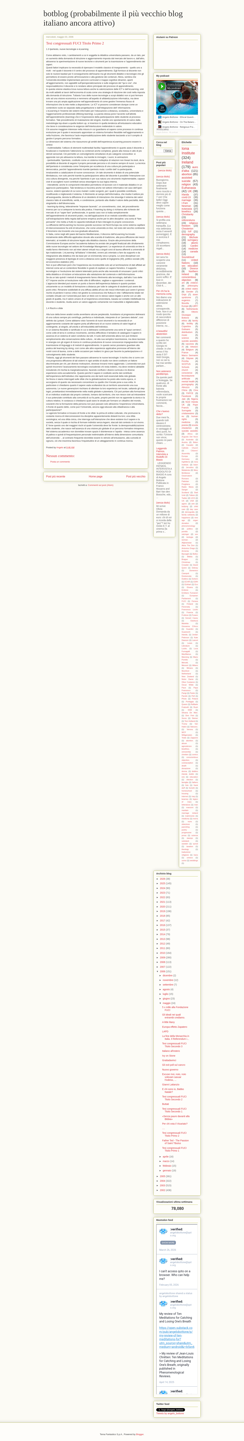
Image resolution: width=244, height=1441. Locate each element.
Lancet (195, 640)
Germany (185, 459)
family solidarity (188, 515)
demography (188, 234)
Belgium (190, 350)
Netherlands (192, 309)
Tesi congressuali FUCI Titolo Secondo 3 (174, 1045)
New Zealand (188, 676)
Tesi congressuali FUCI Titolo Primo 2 (174, 1134)
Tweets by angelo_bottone (170, 1413)
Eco (196, 584)
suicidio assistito (190, 431)
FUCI (184, 601)
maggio (167, 1003)
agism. (184, 504)
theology (185, 849)
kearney (185, 799)
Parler (192, 693)
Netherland (186, 674)
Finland (190, 604)
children (194, 283)
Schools (185, 367)
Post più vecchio (135, 476)
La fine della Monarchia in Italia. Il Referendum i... (175, 1037)
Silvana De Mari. (190, 713)
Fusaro (195, 615)
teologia (189, 537)
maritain (185, 810)
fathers (195, 782)
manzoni (189, 807)
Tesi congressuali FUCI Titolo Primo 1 (174, 1149)
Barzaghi (185, 554)
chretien (185, 754)
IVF (190, 231)
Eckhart (188, 584)
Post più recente (55, 476)
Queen (184, 704)
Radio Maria (188, 487)
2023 (163, 892)
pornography (188, 384)
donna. (184, 771)
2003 (163, 1185)
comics (195, 754)
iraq (193, 796)
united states (191, 289)
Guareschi (186, 632)
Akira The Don (188, 545)
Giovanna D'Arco (190, 626)
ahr (183, 283)
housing (185, 793)
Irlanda (185, 194)
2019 (163, 911)
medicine (193, 248)
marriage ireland (190, 813)
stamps (190, 838)
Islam (195, 465)
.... (163, 1128)
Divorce (194, 268)
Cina (196, 390)
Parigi (184, 693)
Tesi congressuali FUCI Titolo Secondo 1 (174, 1110)
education (194, 777)
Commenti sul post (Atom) (100, 485)
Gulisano (186, 329)
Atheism (194, 347)
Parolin (185, 696)
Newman (186, 206)
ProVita (185, 361)
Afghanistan (187, 543)
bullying (185, 506)
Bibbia (189, 557)
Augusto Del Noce (190, 437)
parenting (186, 827)
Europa (185, 456)
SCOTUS (186, 364)
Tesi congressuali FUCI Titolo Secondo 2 (174, 1098)
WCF (184, 732)
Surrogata (186, 410)
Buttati (165, 1104)
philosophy (193, 286)
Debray (195, 568)
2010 (163, 953)
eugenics (186, 300)
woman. (185, 540)
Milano (195, 665)
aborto (194, 242)
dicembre (168, 975)
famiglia (185, 782)
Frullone (185, 615)
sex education (190, 265)
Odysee (189, 358)
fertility (190, 323)
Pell (193, 696)
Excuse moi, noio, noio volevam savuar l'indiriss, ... (174, 1077)
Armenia (185, 551)
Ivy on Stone (168, 1055)
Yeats (184, 738)
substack (185, 841)
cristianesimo (188, 413)
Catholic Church (190, 448)
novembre (168, 980)
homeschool (187, 791)
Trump (184, 724)
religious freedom (190, 224)
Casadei (189, 445)
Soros (184, 718)
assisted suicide (187, 179)
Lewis (189, 643)
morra (195, 819)
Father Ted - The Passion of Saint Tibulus (175, 1142)
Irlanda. (185, 635)
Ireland (187, 162)
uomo (184, 860)
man (196, 805)
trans (196, 855)
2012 (163, 943)
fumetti (192, 788)
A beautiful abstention (161, 332)
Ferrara (195, 601)
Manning (185, 657)
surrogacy (193, 240)
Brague (185, 559)
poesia (185, 425)
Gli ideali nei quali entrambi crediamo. (173, 1016)
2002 (163, 1190)
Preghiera (186, 484)
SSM (190, 710)
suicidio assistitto (190, 341)
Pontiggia (190, 702)
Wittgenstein (187, 735)
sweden (185, 844)
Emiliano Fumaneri (190, 593)
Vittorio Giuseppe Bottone (190, 315)
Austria (185, 442)
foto (187, 785)
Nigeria (194, 399)
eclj (183, 777)
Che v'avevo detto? (162, 412)
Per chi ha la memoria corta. (164, 292)
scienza (194, 835)
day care (194, 509)
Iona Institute (188, 150)
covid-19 (186, 197)
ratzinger (185, 534)
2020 (163, 906)
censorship (186, 752)
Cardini (194, 245)
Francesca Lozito (190, 609)
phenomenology (188, 526)
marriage (186, 200)
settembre (168, 984)
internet (185, 796)
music (184, 335)
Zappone (194, 738)
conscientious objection (189, 278)
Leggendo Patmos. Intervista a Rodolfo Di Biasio (162, 454)
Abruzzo (185, 387)
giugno (166, 998)
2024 (163, 888)
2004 (163, 1180)
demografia (190, 512)
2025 (163, 883)
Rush (196, 707)
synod (195, 844)
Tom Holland (190, 721)
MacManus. (186, 654)
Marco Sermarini (190, 355)
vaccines (190, 344)
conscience (187, 373)
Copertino (186, 326)
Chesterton (187, 228)
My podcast (173, 132)
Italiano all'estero (171, 1051)
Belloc (195, 554)
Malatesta (186, 470)
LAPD (165, 1031)
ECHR (187, 582)
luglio (166, 994)
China (184, 390)
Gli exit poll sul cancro (173, 1064)
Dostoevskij (186, 576)
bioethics (186, 211)
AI (183, 347)
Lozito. (184, 648)
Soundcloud (188, 257)
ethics (184, 321)
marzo (166, 1161)
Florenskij (186, 607)
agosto (166, 989)
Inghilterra (186, 462)
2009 (163, 957)
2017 (163, 920)
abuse (184, 743)
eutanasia (187, 208)
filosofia (185, 303)
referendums (188, 220)
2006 (163, 971)
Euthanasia (189, 187)
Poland (195, 699)
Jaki (183, 399)
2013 (163, 939)
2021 (163, 902)
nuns (190, 821)
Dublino (185, 579)
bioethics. (186, 749)
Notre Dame (188, 679)
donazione (186, 768)
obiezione (186, 824)
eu (183, 416)
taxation (189, 846)
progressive (186, 832)
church (185, 370)
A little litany (168, 1022)
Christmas (186, 562)
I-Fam (185, 203)
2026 (163, 878)
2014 (163, 934)
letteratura (186, 805)
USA (192, 501)
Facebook (186, 396)
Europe (185, 306)
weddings (194, 860)
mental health (188, 381)
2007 (163, 966)
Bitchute (193, 237)
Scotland (185, 492)
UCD (193, 498)
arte (193, 504)
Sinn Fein (189, 715)
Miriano (190, 668)
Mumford (185, 671)
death (184, 766)
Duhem (195, 579)
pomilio (185, 531)
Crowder (185, 565)
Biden (195, 442)
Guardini (189, 629)
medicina (185, 819)
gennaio (167, 1170)
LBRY (195, 306)
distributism (187, 332)
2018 (163, 915)
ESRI (196, 582)
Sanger (185, 490)
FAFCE (189, 393)
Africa (190, 434)
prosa (184, 835)
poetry (184, 830)
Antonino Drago (188, 548)
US (183, 501)
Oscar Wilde (188, 685)
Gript (184, 294)
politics (190, 529)
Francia (190, 612)
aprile (166, 1156)
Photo (184, 699)
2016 (163, 925)
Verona (190, 729)
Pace (184, 688)
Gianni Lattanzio (170, 1084)
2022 (163, 897)
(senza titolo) (165, 170)
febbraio (167, 1165)
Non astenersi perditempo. (163, 372)
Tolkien (192, 495)
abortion (187, 174)
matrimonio (189, 816)
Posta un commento (60, 461)
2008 (163, 962)
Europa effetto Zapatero (174, 1027)
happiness (186, 518)
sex (196, 534)
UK (190, 191)
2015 (163, 929)
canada (194, 251)
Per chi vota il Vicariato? (175, 1123)
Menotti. (185, 663)
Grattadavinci (169, 1060)
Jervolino (190, 467)
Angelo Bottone (162, 132)
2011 (163, 948)
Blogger (140, 1434)
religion (186, 184)
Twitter (184, 498)
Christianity (187, 214)
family (195, 321)
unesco (190, 858)
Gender (189, 292)
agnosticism (187, 746)
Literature (186, 646)
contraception (187, 763)
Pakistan (185, 481)
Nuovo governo (170, 1069)
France (185, 352)
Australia (190, 440)
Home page (96, 476)
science (185, 338)
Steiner (195, 718)
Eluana (190, 587)
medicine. (186, 422)
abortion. (190, 741)
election (190, 780)
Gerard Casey (191, 618)
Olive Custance (188, 682)
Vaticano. (194, 727)
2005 (163, 1176)
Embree (185, 590)
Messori (185, 665)
